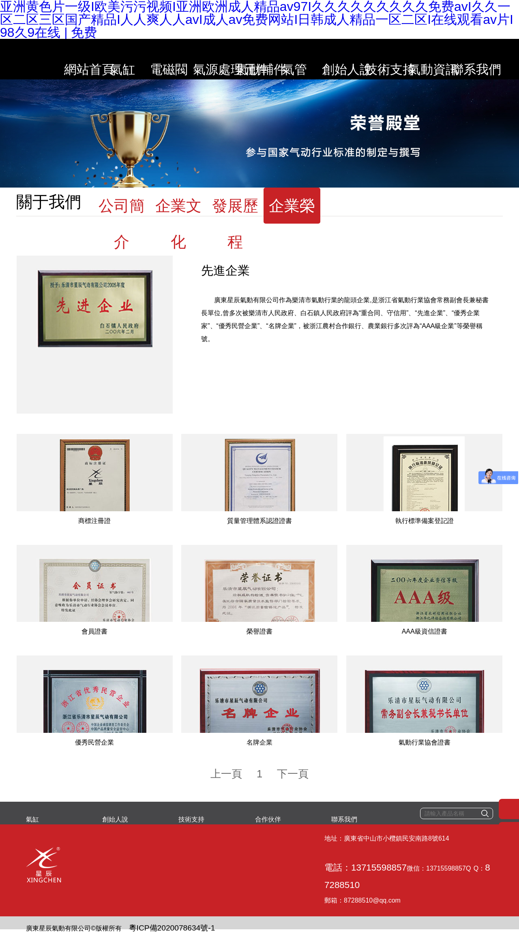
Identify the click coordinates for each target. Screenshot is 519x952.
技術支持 (394, 58)
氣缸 (119, 58)
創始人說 (348, 58)
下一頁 (283, 802)
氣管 (302, 58)
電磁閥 (165, 58)
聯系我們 (486, 58)
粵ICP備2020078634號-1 (155, 925)
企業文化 (178, 217)
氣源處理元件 (211, 58)
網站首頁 (73, 58)
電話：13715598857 (135, 885)
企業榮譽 (291, 217)
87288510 (270, 885)
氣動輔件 (256, 58)
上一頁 (236, 802)
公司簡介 (121, 217)
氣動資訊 (440, 58)
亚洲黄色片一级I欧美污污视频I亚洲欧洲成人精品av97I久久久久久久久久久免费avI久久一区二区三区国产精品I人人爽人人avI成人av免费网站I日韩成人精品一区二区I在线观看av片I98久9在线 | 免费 (257, 945)
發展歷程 (235, 217)
